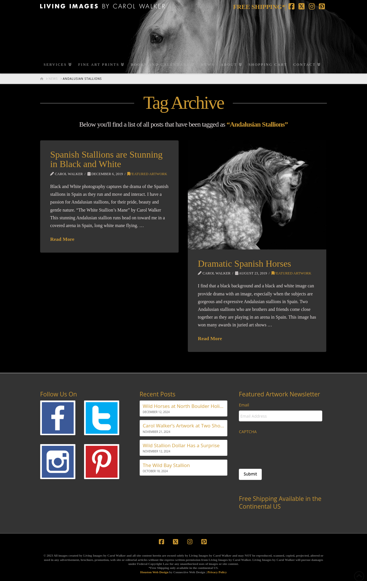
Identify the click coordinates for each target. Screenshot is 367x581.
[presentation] (282, 448)
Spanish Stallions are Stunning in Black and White (106, 159)
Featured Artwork (147, 174)
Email (244, 405)
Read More (62, 239)
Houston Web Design (154, 572)
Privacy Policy (217, 572)
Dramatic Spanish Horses (244, 263)
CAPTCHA (248, 431)
